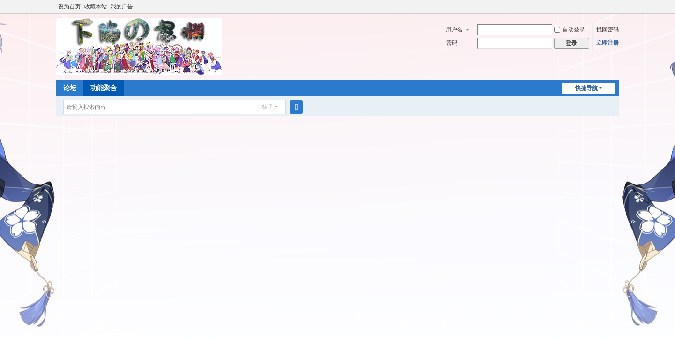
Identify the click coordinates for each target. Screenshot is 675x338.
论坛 (69, 88)
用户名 (454, 29)
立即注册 (607, 42)
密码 (452, 42)
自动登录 (569, 29)
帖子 (267, 107)
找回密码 (607, 29)
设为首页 (69, 6)
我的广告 (122, 6)
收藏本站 (95, 6)
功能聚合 (103, 88)
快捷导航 (586, 88)
